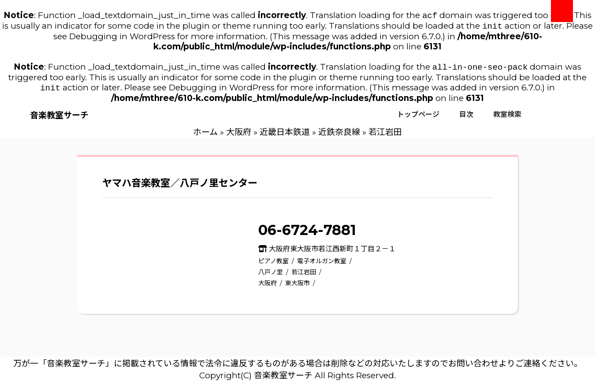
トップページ (418, 118)
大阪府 (238, 135)
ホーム (205, 135)
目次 (466, 118)
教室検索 (507, 118)
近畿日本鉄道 (285, 135)
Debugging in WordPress (122, 38)
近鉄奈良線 (339, 135)
